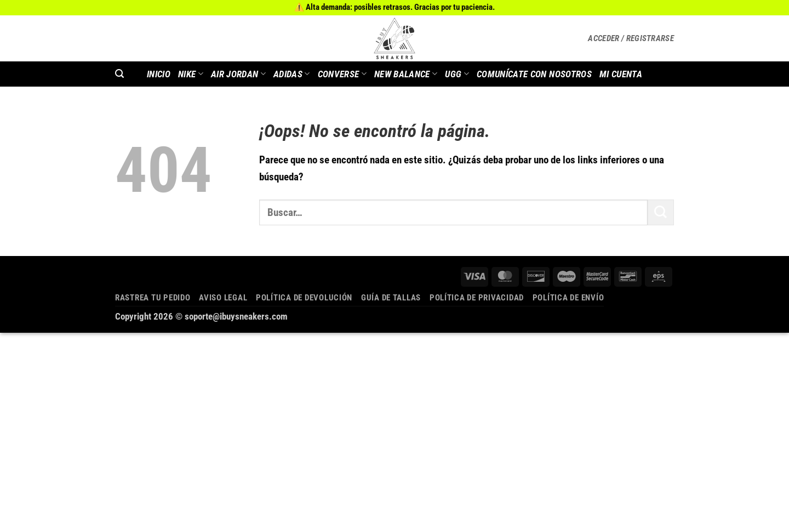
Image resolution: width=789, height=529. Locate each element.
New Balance (405, 74)
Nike (190, 74)
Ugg (457, 74)
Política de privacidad (477, 298)
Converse (342, 74)
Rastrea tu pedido (153, 298)
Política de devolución (304, 298)
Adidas (291, 74)
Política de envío (568, 298)
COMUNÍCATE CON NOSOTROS (534, 74)
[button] (631, 38)
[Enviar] (661, 212)
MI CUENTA (620, 74)
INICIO (158, 74)
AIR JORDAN (238, 74)
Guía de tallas (391, 298)
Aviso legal (223, 298)
